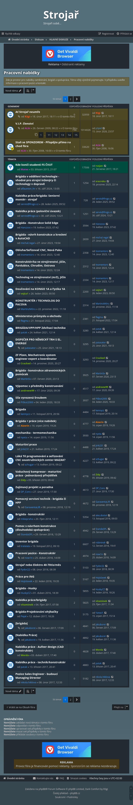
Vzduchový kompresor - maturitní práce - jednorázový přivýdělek (38, 473)
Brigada (20, 409)
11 (49, 135)
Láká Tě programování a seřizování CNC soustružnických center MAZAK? (40, 458)
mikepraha (27, 519)
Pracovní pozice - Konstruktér (35, 553)
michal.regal (28, 243)
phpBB (42, 789)
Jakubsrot (30, 628)
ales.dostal (101, 515)
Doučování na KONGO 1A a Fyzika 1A (40, 289)
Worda (25, 655)
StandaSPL (27, 534)
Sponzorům (78, 766)
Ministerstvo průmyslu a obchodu (38, 316)
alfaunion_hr (28, 188)
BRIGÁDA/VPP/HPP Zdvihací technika (40, 328)
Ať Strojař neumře (27, 112)
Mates (24, 169)
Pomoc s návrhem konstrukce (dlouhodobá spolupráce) (35, 528)
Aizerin (25, 425)
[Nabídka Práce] (26, 635)
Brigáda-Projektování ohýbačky (36, 611)
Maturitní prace (26, 444)
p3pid (99, 128)
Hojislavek (26, 581)
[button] (76, 99)
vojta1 (24, 293)
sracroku (100, 181)
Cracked (26, 363)
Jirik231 (25, 449)
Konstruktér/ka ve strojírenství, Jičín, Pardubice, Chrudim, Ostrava (40, 263)
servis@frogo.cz (30, 204)
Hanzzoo (26, 227)
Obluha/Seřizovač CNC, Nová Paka (38, 250)
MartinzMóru (28, 309)
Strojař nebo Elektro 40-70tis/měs (38, 565)
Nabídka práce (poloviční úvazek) (38, 211)
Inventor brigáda (26, 541)
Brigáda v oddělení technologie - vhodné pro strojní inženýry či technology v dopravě (37, 180)
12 (55, 135)
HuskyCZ (26, 593)
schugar (29, 464)
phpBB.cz (75, 793)
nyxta (24, 437)
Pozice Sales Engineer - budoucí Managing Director (36, 675)
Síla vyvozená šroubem (31, 397)
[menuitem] (124, 34)
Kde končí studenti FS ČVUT (34, 164)
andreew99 (27, 390)
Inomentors (27, 254)
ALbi (27, 128)
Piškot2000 (27, 402)
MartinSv (26, 379)
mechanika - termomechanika (36, 432)
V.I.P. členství (24, 123)
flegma (24, 320)
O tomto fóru (67, 116)
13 (62, 135)
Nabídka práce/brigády (31, 600)
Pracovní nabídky (22, 72)
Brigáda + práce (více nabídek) (35, 421)
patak (24, 332)
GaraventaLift (32, 507)
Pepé (23, 616)
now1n (29, 557)
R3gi (27, 116)
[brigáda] (21, 623)
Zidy (23, 480)
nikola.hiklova (28, 682)
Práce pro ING (24, 576)
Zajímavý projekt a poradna (34, 487)
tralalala (25, 546)
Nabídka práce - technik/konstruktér (40, 662)
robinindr (100, 542)
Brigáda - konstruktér (30, 514)
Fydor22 (25, 569)
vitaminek (27, 604)
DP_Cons (26, 491)
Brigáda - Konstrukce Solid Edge (36, 223)
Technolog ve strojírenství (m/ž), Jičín (40, 277)
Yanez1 (99, 612)
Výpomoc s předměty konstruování (39, 386)
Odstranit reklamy (73, 64)
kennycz (25, 414)
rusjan (99, 165)
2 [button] (70, 99)
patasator (30, 348)
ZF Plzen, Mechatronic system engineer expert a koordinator (36, 357)
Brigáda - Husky (26, 588)
